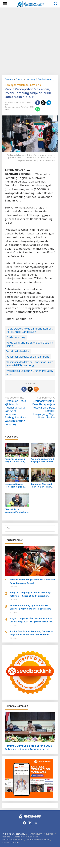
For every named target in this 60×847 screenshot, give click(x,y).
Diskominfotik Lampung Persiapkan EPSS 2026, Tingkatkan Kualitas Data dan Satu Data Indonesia (16, 510)
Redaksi (6, 836)
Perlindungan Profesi (12, 839)
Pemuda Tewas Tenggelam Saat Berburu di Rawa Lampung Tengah (32, 581)
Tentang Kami (35, 834)
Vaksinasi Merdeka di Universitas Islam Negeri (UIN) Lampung (29, 363)
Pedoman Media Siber (38, 839)
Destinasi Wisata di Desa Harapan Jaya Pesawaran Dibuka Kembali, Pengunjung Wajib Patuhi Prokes (43, 407)
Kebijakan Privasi (10, 842)
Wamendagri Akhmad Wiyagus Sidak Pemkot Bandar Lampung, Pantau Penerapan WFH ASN (43, 460)
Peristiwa (24, 107)
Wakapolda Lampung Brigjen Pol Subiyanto (29, 372)
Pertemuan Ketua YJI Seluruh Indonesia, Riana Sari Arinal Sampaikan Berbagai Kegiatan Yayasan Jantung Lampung (17, 411)
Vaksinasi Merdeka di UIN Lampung (27, 356)
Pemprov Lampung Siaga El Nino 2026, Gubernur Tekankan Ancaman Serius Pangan (15, 460)
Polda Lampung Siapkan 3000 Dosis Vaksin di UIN (29, 344)
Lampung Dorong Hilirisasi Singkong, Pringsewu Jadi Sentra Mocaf (17, 485)
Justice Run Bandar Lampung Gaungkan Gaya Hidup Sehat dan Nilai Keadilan (31, 633)
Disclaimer (19, 836)
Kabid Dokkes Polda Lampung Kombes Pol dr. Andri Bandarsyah (29, 330)
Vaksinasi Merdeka (17, 351)
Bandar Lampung (12, 107)
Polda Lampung (15, 337)
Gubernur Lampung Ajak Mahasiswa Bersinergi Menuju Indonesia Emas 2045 (30, 607)
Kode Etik (33, 836)
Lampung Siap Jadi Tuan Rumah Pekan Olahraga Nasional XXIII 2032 (41, 485)
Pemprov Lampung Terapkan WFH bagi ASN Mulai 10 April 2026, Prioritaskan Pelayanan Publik (30, 594)
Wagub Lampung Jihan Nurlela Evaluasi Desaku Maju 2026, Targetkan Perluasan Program (31, 620)
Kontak (49, 834)
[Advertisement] (30, 41)
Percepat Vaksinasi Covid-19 (23, 85)
